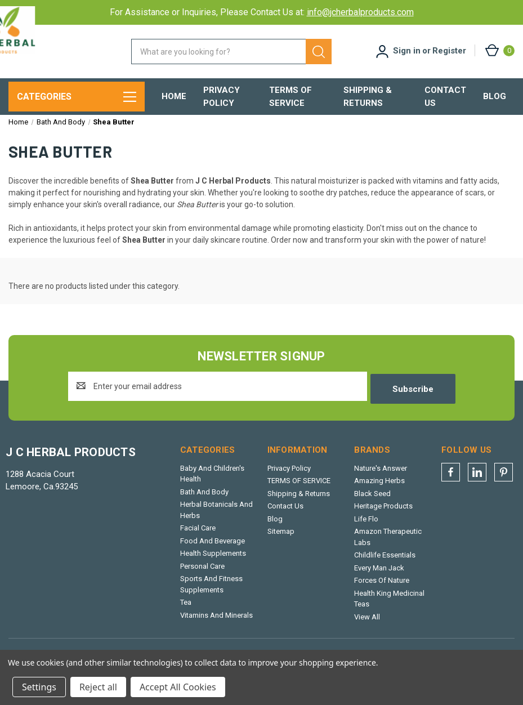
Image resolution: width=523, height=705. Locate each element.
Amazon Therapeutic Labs (388, 544)
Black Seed (372, 501)
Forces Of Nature (381, 587)
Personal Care (202, 573)
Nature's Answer (380, 475)
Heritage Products (383, 513)
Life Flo (366, 526)
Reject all (98, 687)
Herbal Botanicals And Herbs (216, 517)
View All (367, 624)
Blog (494, 96)
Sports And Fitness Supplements (211, 591)
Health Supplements (213, 560)
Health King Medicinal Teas (389, 606)
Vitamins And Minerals (216, 622)
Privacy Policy (221, 96)
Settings (39, 687)
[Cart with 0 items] (499, 50)
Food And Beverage (212, 548)
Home (174, 96)
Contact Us (445, 96)
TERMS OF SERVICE (290, 96)
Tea (185, 609)
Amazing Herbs (379, 488)
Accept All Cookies (178, 687)
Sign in (407, 51)
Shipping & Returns (367, 96)
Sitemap (280, 538)
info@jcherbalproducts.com (360, 12)
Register (449, 51)
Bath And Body (204, 499)
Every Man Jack (379, 575)
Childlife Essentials (384, 562)
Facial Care (198, 535)
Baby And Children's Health (212, 481)
